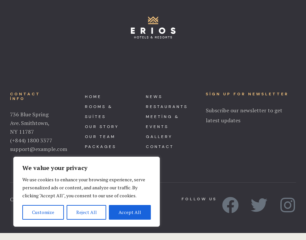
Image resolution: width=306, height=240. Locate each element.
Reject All (86, 212)
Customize (43, 212)
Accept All (130, 212)
